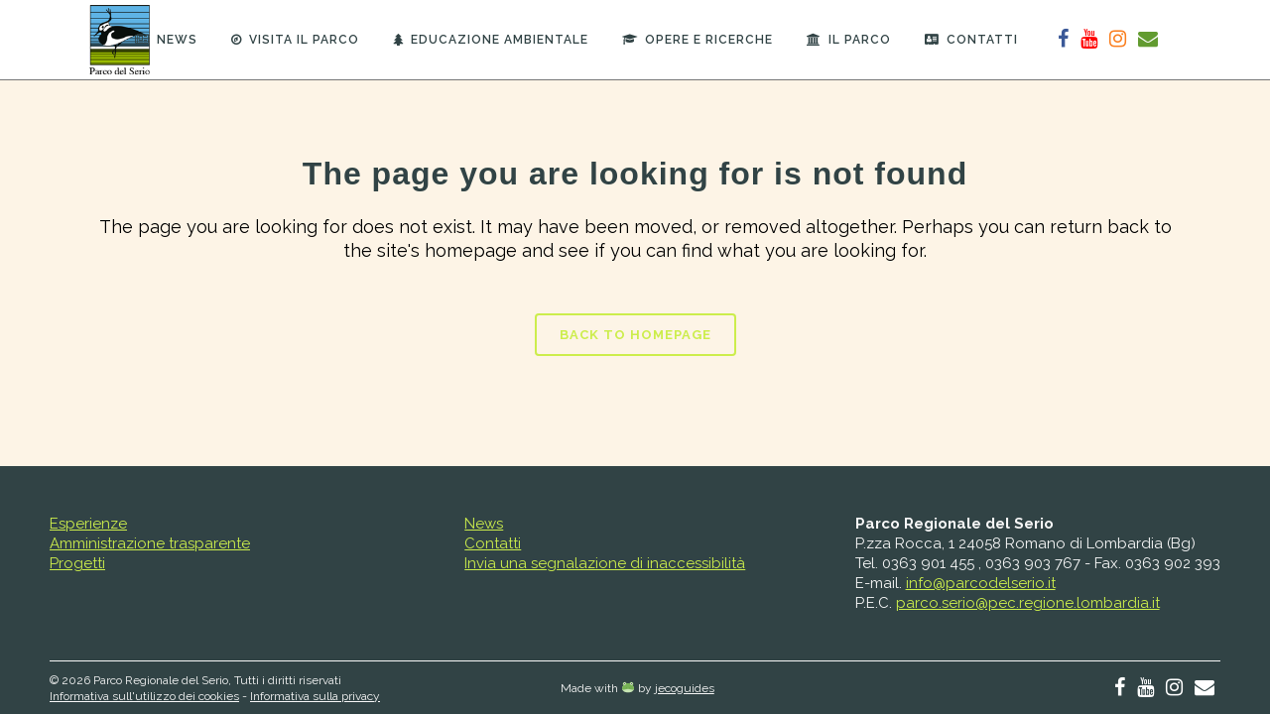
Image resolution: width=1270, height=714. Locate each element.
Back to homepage (635, 334)
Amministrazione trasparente (150, 543)
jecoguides (684, 688)
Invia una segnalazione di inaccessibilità (604, 563)
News (483, 524)
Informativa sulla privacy (315, 696)
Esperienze (88, 524)
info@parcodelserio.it (981, 583)
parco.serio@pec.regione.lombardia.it (1028, 603)
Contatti (492, 543)
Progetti (77, 563)
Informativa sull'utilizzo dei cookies (144, 696)
